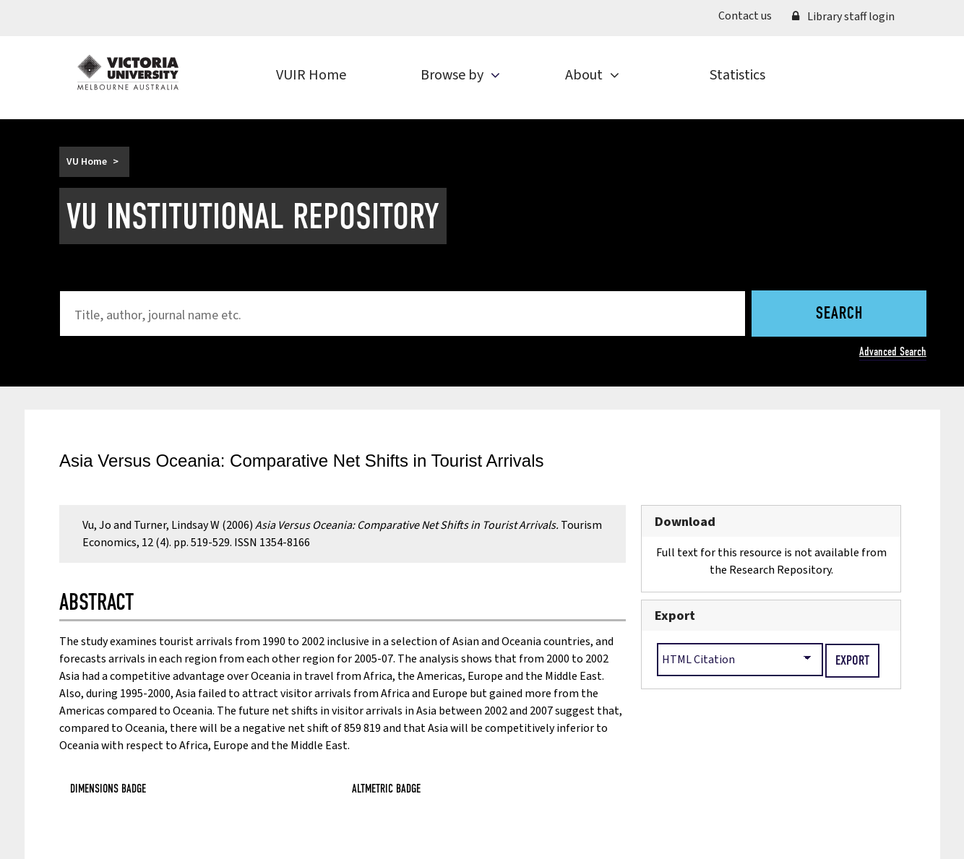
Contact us (745, 16)
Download (685, 521)
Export (675, 615)
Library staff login (843, 17)
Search (839, 314)
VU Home (86, 162)
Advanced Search (892, 351)
